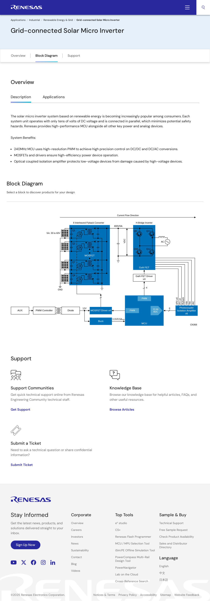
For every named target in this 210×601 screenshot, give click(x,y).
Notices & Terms (104, 595)
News (75, 543)
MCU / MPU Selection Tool (132, 543)
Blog (74, 564)
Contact (76, 557)
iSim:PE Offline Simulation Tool (135, 550)
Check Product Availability (176, 537)
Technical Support (171, 523)
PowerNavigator (125, 567)
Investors (77, 537)
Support (74, 55)
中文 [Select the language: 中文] (162, 573)
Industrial (34, 20)
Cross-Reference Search (131, 581)
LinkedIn (52, 562)
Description (21, 96)
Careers (76, 530)
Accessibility (148, 595)
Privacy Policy (127, 595)
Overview (18, 55)
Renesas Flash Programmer (133, 537)
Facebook (33, 562)
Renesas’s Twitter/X (23, 562)
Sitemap (165, 595)
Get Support (20, 409)
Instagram (43, 562)
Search (203, 7)
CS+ (118, 530)
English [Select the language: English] (164, 566)
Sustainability (80, 550)
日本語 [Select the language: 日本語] (163, 580)
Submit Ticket (22, 465)
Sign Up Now (25, 545)
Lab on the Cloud (126, 574)
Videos (75, 571)
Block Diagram (46, 55)
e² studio (121, 523)
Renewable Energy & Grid (58, 20)
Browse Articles (122, 409)
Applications (18, 20)
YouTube (14, 562)
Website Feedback (186, 595)
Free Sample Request (173, 530)
